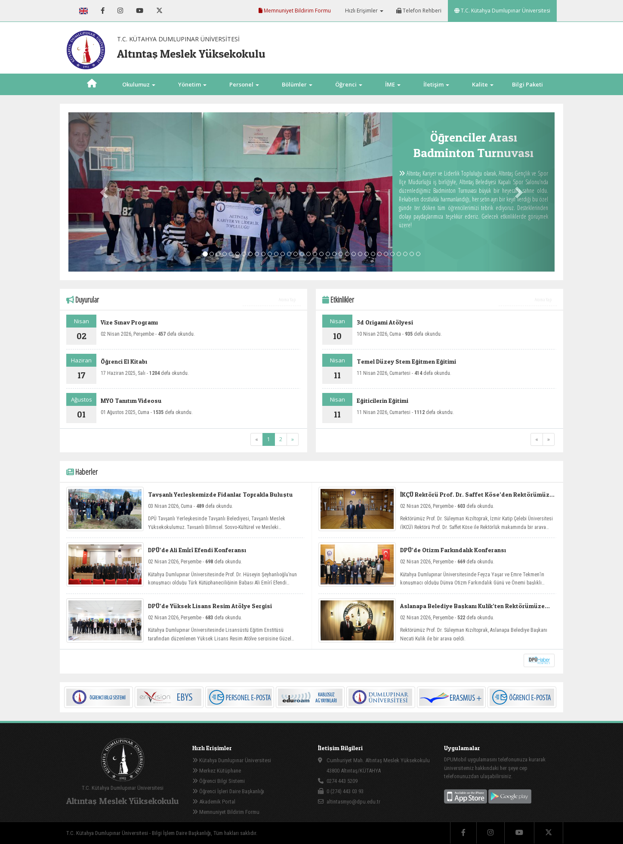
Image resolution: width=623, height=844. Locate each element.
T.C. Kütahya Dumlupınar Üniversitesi (502, 10)
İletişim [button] (436, 84)
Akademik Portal (213, 801)
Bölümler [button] (297, 84)
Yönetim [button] (192, 84)
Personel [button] (244, 84)
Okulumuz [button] (138, 84)
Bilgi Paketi (527, 84)
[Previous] (256, 439)
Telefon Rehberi (418, 10)
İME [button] (393, 84)
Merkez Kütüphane (216, 770)
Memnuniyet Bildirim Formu (295, 10)
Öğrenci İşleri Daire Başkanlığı (228, 791)
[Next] (293, 439)
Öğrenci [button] (348, 84)
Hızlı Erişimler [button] (363, 10)
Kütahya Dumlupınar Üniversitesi (231, 760)
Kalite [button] (482, 84)
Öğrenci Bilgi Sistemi (218, 781)
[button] (105, 192)
